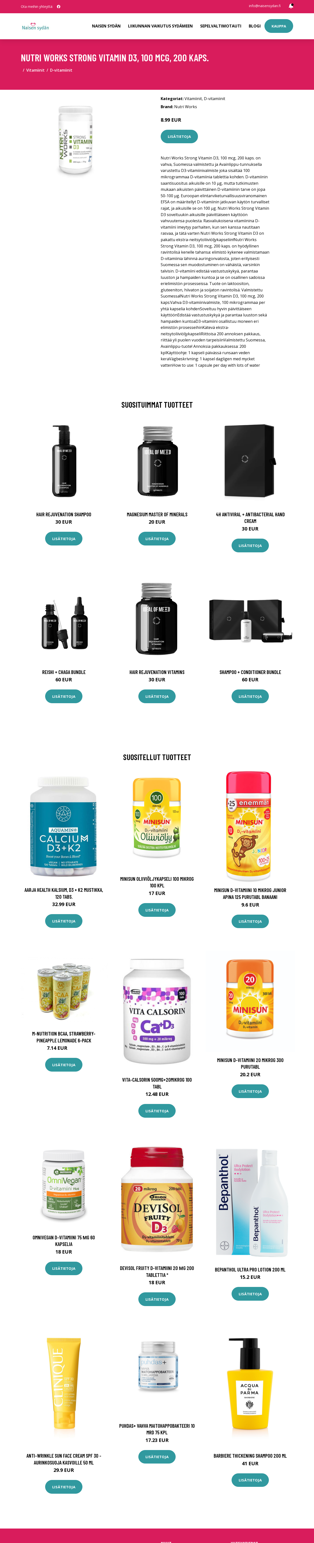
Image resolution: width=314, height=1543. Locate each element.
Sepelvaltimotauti (220, 26)
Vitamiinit (35, 70)
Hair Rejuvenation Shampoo (63, 514)
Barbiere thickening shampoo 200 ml (250, 1455)
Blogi (255, 26)
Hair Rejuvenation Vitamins (157, 672)
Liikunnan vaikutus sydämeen (160, 26)
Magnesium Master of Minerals (157, 514)
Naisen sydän (106, 26)
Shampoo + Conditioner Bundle (250, 672)
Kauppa (279, 26)
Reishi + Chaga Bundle (64, 672)
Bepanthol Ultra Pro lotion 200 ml (250, 1269)
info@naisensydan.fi (265, 5)
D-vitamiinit (61, 70)
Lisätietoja (179, 136)
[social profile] (58, 6)
